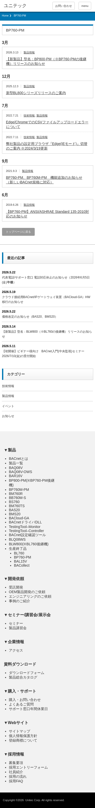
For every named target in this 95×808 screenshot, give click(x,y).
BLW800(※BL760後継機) (28, 544)
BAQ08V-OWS (20, 472)
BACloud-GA (19, 518)
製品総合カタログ (23, 677)
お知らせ (8, 416)
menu (84, 5)
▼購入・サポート (20, 691)
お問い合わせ (63, 5)
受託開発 (16, 587)
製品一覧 (16, 463)
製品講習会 (18, 628)
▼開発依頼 (14, 579)
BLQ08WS (17, 539)
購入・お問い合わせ (25, 700)
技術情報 (29, 115)
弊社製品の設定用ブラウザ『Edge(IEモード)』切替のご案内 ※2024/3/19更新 (46, 146)
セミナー (16, 623)
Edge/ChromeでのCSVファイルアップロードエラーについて (47, 124)
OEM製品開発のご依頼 (27, 592)
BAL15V (20, 561)
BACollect (21, 565)
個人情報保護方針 (23, 736)
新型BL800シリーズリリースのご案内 (36, 93)
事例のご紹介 (19, 601)
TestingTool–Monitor (25, 527)
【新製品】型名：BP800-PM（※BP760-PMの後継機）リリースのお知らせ (46, 61)
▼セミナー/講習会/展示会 (27, 615)
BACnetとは (18, 459)
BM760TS (17, 506)
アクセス (16, 650)
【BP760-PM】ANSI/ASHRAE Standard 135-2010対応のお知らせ (47, 214)
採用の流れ (18, 776)
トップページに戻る (18, 231)
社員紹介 (16, 772)
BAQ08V (16, 468)
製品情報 (29, 52)
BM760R (16, 494)
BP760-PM (22, 557)
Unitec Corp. (33, 800)
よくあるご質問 (21, 704)
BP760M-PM (19, 490)
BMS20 (15, 514)
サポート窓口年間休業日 (28, 709)
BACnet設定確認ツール (27, 535)
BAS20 (14, 510)
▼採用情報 (14, 754)
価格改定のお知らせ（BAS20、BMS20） (30, 316)
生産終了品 (18, 549)
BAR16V (16, 476)
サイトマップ (19, 731)
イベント (8, 406)
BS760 (14, 502)
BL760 (19, 553)
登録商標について (23, 740)
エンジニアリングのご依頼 (30, 596)
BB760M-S (17, 498)
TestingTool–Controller (26, 531)
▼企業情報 (14, 642)
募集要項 (16, 763)
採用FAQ (16, 781)
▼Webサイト (16, 723)
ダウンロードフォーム (26, 673)
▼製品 (10, 450)
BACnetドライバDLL (25, 522)
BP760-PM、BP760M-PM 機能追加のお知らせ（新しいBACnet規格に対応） (44, 179)
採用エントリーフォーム (28, 767)
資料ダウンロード (20, 664)
